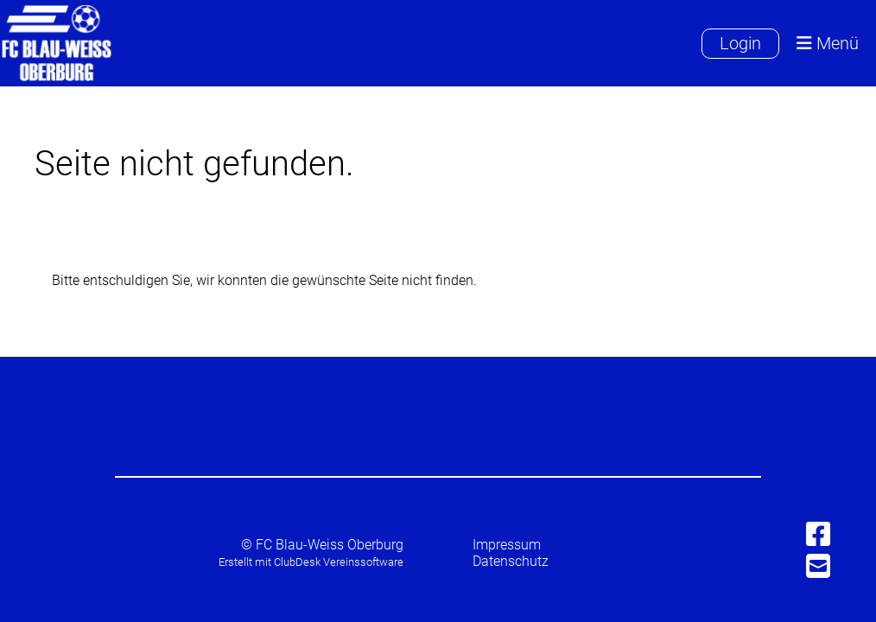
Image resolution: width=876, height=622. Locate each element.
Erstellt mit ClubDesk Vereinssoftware (311, 561)
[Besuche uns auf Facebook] (818, 534)
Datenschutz (511, 561)
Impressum (507, 544)
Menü (828, 44)
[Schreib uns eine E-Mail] (818, 566)
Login (740, 43)
